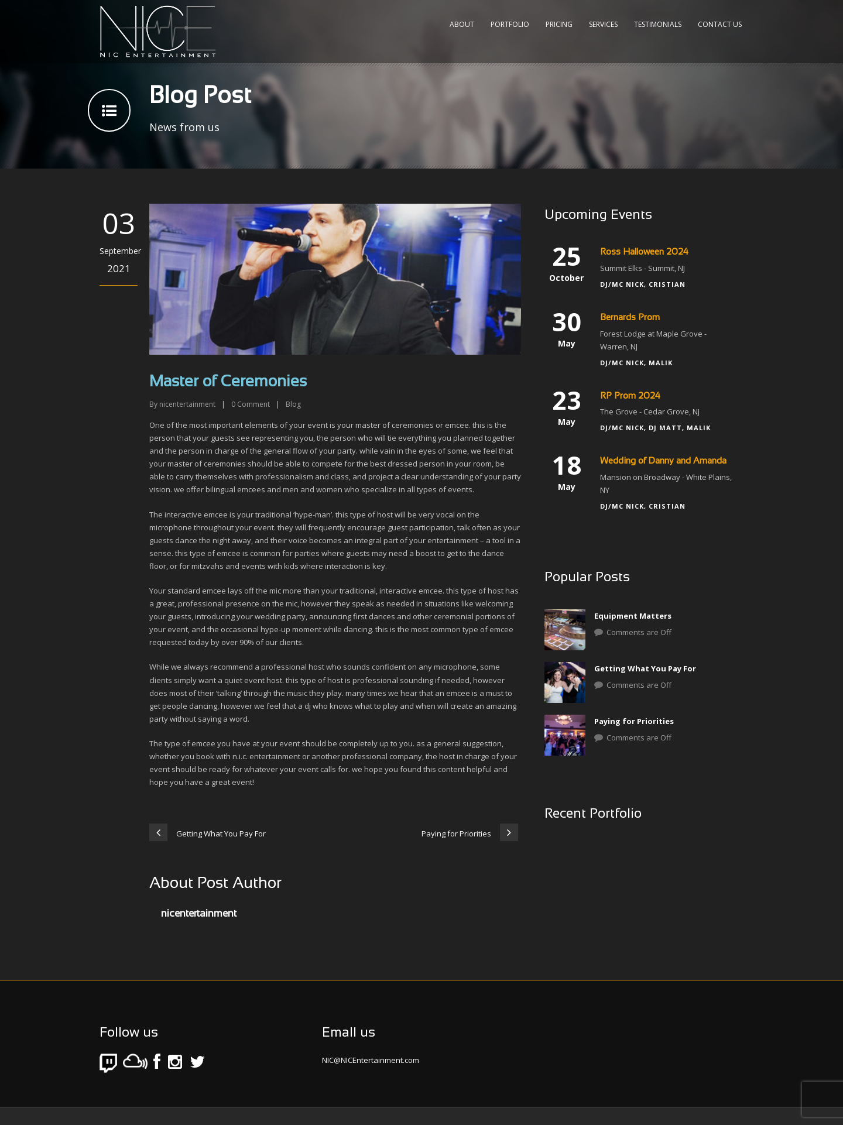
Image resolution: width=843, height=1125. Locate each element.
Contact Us (720, 24)
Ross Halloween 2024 (644, 252)
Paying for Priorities (634, 721)
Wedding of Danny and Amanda (663, 461)
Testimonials (657, 24)
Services (603, 24)
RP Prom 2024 (630, 396)
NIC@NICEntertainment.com (370, 1060)
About (462, 24)
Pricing (559, 24)
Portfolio (510, 24)
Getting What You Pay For (645, 668)
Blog (293, 404)
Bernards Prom (630, 318)
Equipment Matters (632, 615)
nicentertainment (187, 404)
